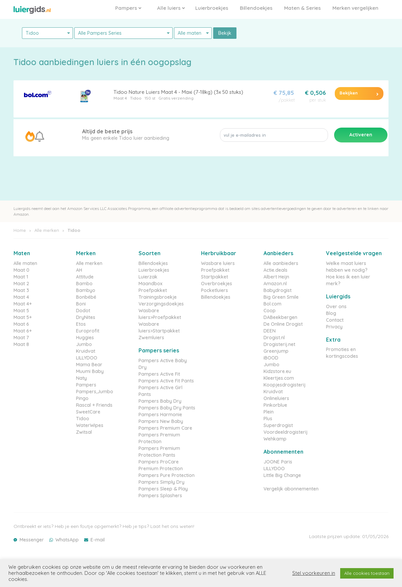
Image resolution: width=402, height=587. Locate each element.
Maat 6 (21, 324)
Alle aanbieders (280, 263)
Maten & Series (302, 8)
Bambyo (85, 290)
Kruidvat (85, 351)
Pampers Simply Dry (161, 482)
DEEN (269, 331)
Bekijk (224, 33)
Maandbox (150, 284)
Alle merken (46, 230)
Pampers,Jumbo (94, 392)
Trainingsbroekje (158, 297)
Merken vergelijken (355, 8)
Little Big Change (282, 475)
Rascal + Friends (94, 405)
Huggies (85, 338)
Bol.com (272, 304)
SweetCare (88, 412)
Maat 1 (21, 277)
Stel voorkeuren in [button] (313, 573)
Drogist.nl (274, 338)
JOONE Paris (277, 462)
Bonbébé (86, 297)
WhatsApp (67, 540)
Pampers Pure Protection (167, 475)
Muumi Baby (90, 371)
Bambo (84, 284)
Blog (331, 313)
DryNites (85, 317)
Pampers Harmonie (160, 414)
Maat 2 (21, 284)
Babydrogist (277, 290)
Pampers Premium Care (165, 428)
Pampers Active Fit (159, 374)
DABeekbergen (280, 317)
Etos (81, 324)
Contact (335, 320)
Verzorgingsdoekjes (161, 304)
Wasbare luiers (218, 263)
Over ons (336, 306)
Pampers (128, 8)
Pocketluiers (214, 290)
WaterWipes (89, 425)
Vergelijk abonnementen (291, 489)
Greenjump (275, 351)
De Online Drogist (283, 324)
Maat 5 (21, 311)
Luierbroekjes (211, 8)
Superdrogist (278, 425)
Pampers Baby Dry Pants (167, 408)
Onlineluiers (276, 398)
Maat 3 (21, 290)
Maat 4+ (23, 304)
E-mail (98, 540)
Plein (268, 412)
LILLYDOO (86, 358)
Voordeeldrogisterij (285, 432)
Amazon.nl (275, 284)
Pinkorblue (275, 405)
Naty (81, 378)
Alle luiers (171, 8)
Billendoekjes (256, 8)
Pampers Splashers (160, 495)
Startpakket (214, 277)
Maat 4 (120, 98)
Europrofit (87, 331)
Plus (267, 419)
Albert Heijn (276, 277)
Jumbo (84, 344)
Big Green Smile (281, 297)
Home (20, 230)
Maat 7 (21, 338)
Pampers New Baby (161, 421)
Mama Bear (89, 365)
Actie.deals (275, 270)
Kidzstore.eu (277, 371)
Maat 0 (21, 270)
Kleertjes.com (278, 378)
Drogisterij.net (279, 344)
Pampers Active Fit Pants (166, 381)
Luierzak (148, 277)
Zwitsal (84, 432)
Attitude (85, 277)
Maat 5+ (23, 317)
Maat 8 (21, 344)
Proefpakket (153, 290)
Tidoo (136, 98)
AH (79, 270)
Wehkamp (274, 439)
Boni (81, 304)
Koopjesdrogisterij (284, 385)
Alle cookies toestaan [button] (367, 573)
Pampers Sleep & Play (163, 489)
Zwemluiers (151, 338)
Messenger (32, 540)
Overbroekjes (216, 284)
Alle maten (25, 263)
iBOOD (270, 358)
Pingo (82, 398)
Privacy (334, 327)
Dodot (83, 311)
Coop (269, 311)
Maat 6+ (23, 331)
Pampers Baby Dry (160, 401)
